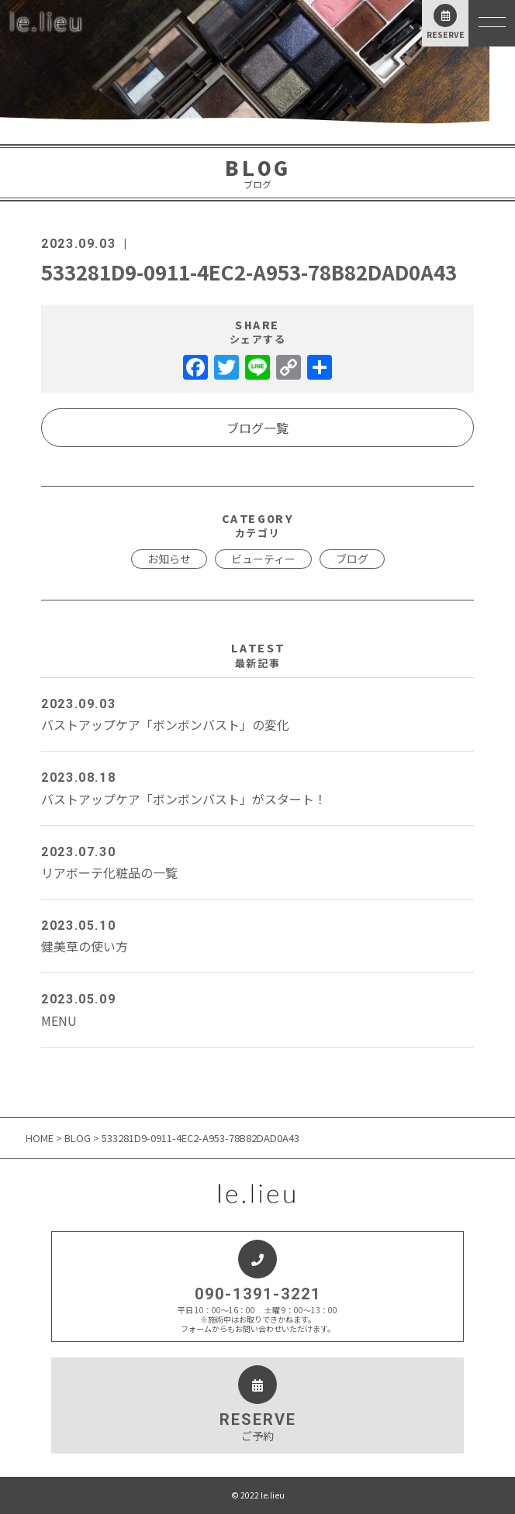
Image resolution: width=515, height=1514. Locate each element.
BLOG (77, 1137)
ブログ (352, 558)
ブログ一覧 (257, 427)
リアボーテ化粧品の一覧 (257, 861)
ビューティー (263, 558)
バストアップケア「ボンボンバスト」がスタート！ (257, 787)
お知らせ (169, 558)
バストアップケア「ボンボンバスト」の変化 (257, 713)
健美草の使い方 (257, 935)
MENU (257, 1009)
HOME (41, 1137)
